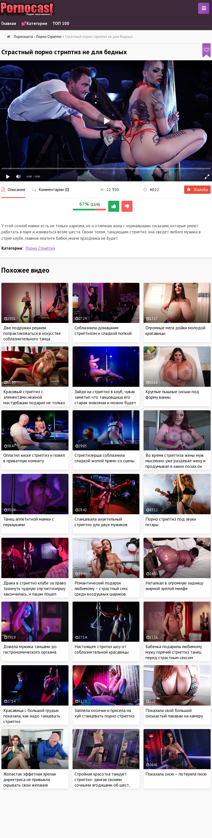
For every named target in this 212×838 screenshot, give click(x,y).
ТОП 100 (60, 23)
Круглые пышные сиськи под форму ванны (172, 394)
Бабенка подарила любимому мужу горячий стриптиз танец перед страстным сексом (173, 652)
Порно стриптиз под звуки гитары (170, 521)
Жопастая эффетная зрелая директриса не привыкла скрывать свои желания (29, 779)
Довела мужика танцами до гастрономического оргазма (30, 649)
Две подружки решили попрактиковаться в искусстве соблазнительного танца (32, 333)
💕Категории (34, 23)
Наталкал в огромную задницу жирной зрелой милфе (174, 585)
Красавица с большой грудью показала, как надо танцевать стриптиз (31, 716)
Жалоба (197, 189)
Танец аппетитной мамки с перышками (28, 521)
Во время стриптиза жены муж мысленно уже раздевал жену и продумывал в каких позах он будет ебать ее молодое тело (175, 463)
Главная (8, 23)
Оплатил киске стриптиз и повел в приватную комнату (34, 457)
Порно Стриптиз (40, 248)
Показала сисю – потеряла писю (176, 774)
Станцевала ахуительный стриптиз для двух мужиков (101, 521)
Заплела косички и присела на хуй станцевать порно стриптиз (104, 713)
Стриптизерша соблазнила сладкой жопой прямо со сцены (104, 457)
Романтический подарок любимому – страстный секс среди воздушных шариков (101, 588)
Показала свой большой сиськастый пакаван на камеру (174, 713)
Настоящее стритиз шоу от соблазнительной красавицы (102, 649)
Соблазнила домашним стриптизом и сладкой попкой (103, 330)
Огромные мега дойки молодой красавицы (175, 330)
